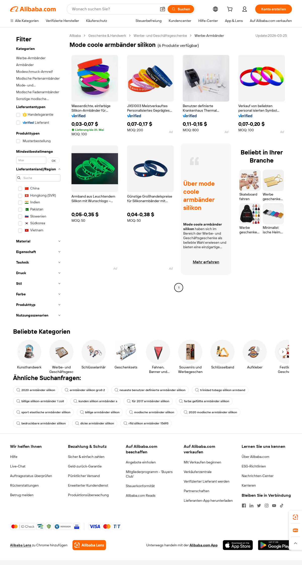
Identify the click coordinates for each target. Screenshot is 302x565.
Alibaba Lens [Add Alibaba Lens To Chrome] (20, 545)
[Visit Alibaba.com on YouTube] (274, 505)
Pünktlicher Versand (84, 476)
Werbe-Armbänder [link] (209, 36)
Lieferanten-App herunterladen (208, 500)
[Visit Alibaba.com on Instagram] (266, 505)
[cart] (231, 10)
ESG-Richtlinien (254, 466)
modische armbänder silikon (151, 412)
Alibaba (75, 36)
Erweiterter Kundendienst (88, 485)
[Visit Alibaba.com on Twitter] (259, 505)
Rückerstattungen (24, 485)
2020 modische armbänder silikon (210, 412)
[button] (163, 9)
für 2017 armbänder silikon (148, 401)
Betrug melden (21, 495)
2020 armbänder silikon (35, 390)
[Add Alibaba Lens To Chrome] (89, 545)
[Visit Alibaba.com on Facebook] (244, 505)
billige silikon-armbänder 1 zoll (40, 401)
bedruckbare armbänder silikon (41, 423)
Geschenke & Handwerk (107, 36)
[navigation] (38, 177)
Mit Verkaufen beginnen (202, 462)
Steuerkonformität (140, 486)
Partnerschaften (196, 491)
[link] (295, 517)
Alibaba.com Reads (141, 495)
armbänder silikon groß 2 (85, 390)
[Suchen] (181, 9)
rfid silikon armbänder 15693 (146, 423)
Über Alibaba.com (255, 457)
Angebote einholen (141, 462)
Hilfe (13, 457)
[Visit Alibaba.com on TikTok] (281, 505)
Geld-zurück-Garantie (85, 466)
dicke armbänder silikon (94, 423)
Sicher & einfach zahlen (86, 457)
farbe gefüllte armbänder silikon (204, 401)
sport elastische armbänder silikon (43, 412)
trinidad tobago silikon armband (220, 390)
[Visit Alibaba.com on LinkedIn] (251, 505)
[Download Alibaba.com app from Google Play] (275, 545)
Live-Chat (17, 466)
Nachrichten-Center (258, 476)
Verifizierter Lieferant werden (207, 481)
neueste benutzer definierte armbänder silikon (150, 390)
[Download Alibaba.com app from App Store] (238, 545)
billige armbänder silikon (100, 412)
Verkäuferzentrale (198, 472)
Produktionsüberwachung (88, 495)
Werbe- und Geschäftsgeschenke (160, 36)
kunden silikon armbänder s (95, 401)
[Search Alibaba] (114, 9)
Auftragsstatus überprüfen (31, 476)
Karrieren (249, 485)
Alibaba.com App (204, 545)
